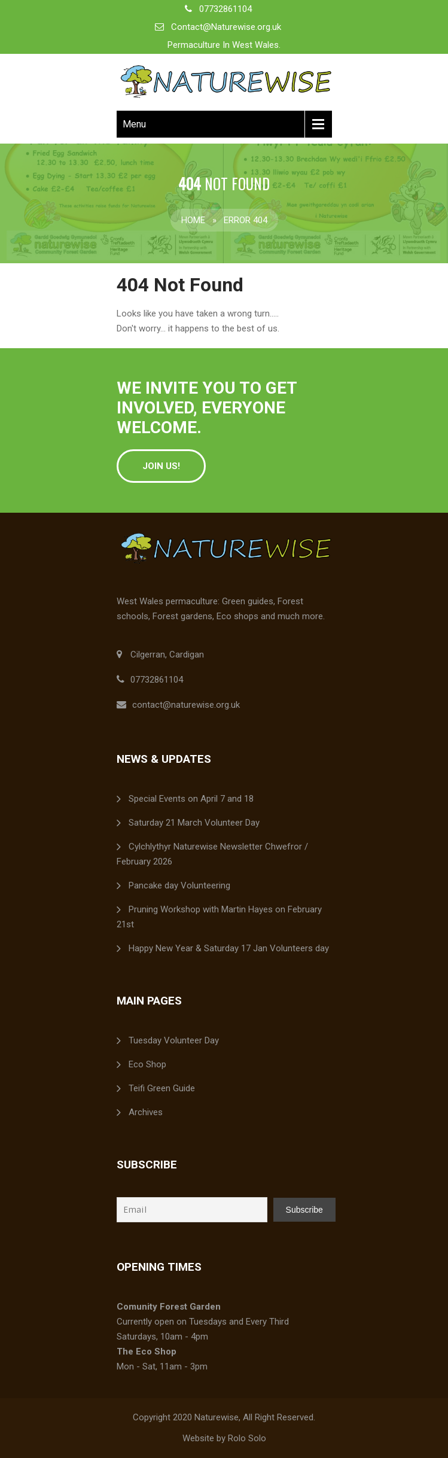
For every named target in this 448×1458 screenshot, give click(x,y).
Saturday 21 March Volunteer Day (194, 822)
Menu (134, 124)
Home (193, 220)
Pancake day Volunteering (179, 885)
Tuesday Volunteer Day (174, 1040)
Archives (146, 1112)
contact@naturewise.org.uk (186, 704)
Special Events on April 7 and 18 (191, 798)
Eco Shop (147, 1064)
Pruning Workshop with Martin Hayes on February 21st (219, 917)
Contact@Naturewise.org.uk (226, 27)
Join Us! (161, 466)
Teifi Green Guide (162, 1088)
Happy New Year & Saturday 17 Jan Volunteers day (229, 948)
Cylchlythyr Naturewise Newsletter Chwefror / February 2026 (212, 854)
